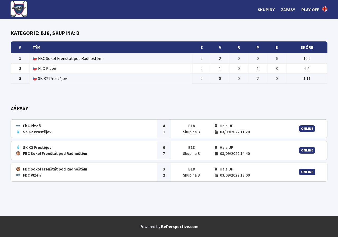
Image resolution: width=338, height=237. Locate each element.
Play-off (310, 9)
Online (307, 128)
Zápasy (288, 9)
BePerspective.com (180, 226)
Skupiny (266, 9)
